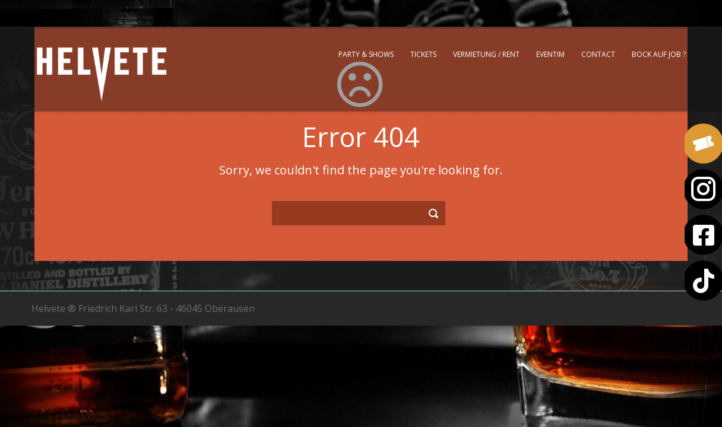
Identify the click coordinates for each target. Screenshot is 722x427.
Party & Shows (366, 54)
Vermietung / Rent (486, 54)
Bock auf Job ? (659, 54)
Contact (598, 54)
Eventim (550, 54)
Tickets (423, 54)
